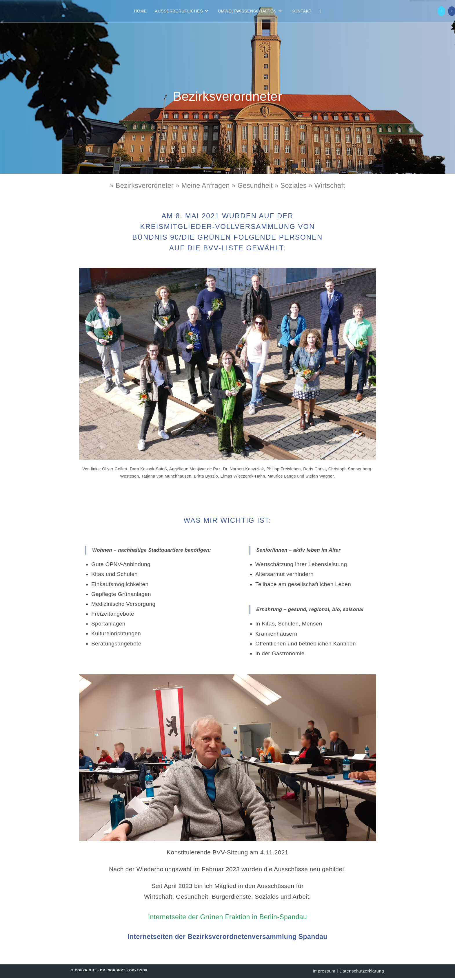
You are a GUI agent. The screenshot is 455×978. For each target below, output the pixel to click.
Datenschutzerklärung (361, 970)
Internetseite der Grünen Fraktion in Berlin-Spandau (227, 917)
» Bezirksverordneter (142, 185)
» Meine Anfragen (204, 185)
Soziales (294, 185)
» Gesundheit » (256, 185)
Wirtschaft (328, 185)
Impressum (324, 970)
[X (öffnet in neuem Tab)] (441, 11)
